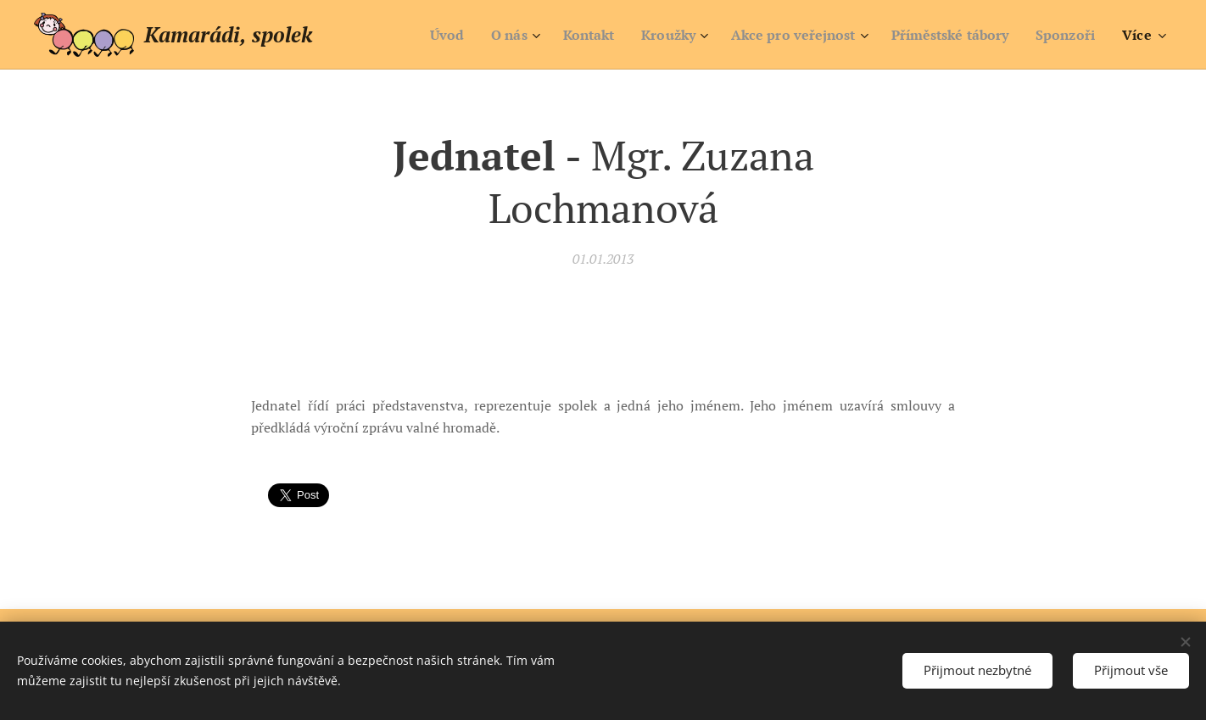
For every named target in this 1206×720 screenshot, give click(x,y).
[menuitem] (413, 35)
